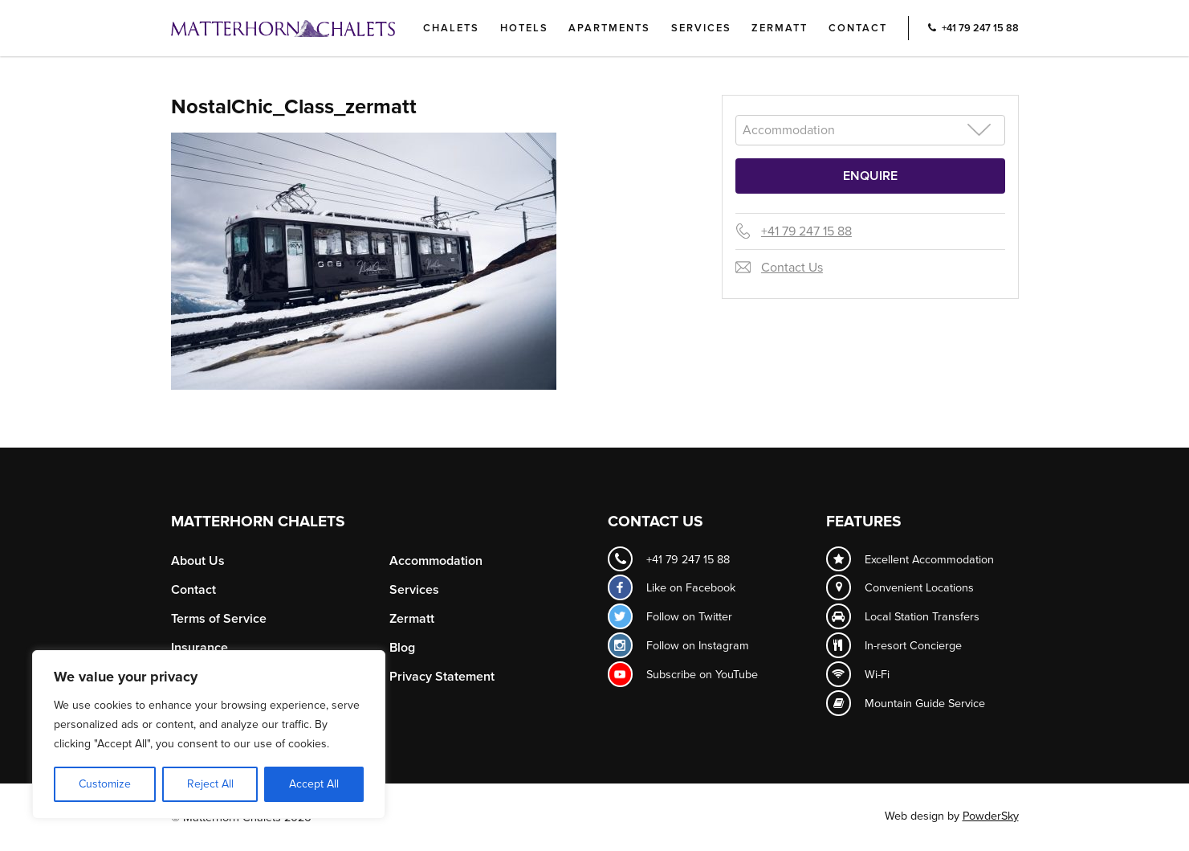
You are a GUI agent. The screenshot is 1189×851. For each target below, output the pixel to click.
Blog (402, 648)
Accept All (314, 784)
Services (701, 28)
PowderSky (991, 816)
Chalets (451, 28)
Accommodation (436, 561)
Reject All (210, 784)
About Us (198, 561)
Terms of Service (219, 619)
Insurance (199, 648)
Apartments (609, 28)
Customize (105, 784)
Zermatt (779, 28)
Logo (309, 28)
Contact (858, 28)
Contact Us (792, 268)
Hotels (524, 28)
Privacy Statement (442, 677)
